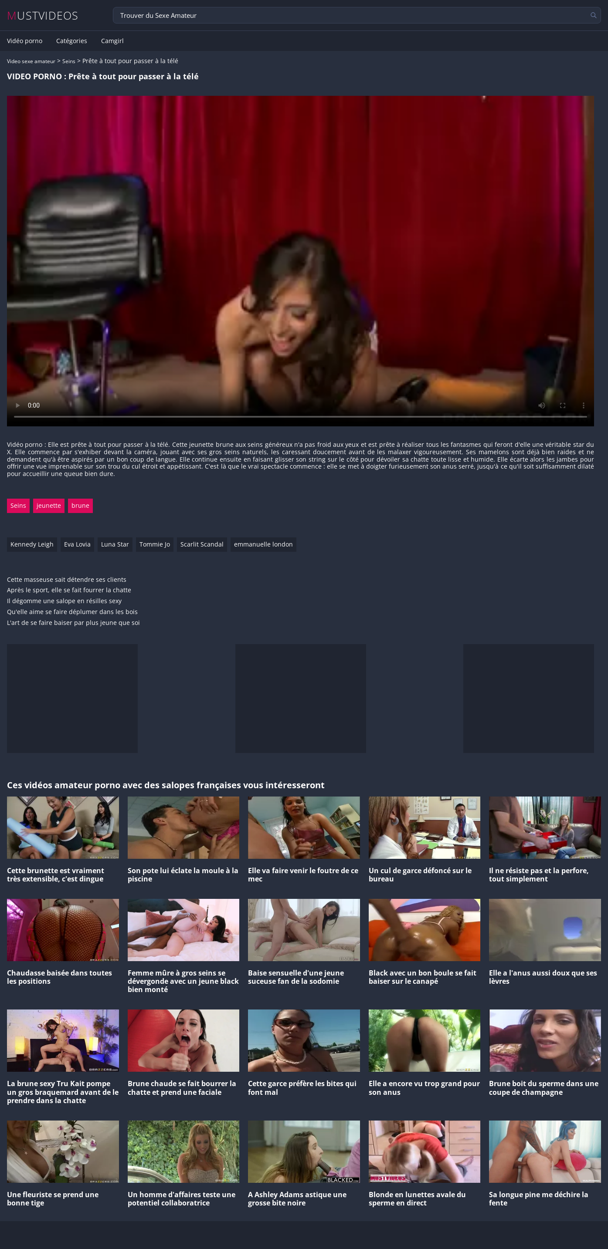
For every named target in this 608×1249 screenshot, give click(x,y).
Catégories (71, 41)
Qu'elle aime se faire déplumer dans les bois (72, 612)
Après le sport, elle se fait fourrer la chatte (69, 590)
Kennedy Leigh (32, 544)
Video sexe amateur (31, 61)
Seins (68, 61)
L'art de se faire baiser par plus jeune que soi (73, 623)
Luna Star (115, 544)
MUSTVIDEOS (43, 15)
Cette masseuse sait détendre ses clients (66, 580)
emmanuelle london (263, 544)
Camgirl (112, 41)
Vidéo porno (24, 41)
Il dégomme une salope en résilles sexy (64, 601)
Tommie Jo (154, 544)
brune (80, 505)
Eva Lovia (77, 544)
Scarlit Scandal (202, 544)
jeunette (49, 505)
